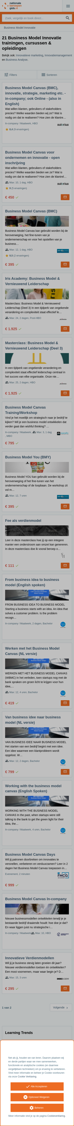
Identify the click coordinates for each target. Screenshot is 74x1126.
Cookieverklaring (56, 1116)
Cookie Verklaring (27, 1076)
